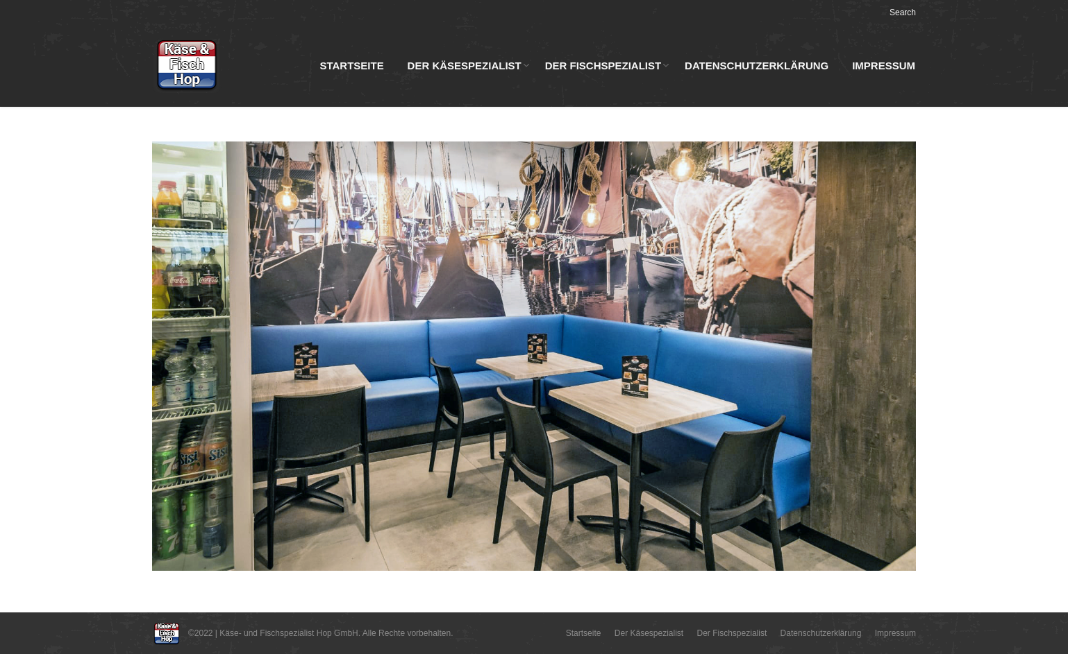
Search (903, 12)
